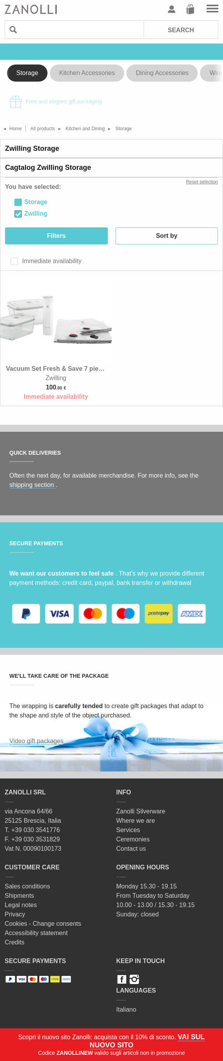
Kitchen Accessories (87, 73)
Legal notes (21, 905)
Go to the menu (212, 9)
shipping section (32, 485)
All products (42, 128)
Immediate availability (50, 261)
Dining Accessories (162, 73)
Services (128, 830)
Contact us (131, 848)
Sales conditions (27, 886)
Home (15, 128)
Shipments (19, 895)
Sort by (166, 235)
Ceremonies (133, 839)
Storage (27, 73)
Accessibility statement (36, 933)
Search (181, 30)
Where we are (135, 820)
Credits (15, 942)
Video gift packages (36, 741)
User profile (171, 9)
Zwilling (35, 213)
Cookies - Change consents (43, 923)
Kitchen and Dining (85, 128)
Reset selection (202, 182)
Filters (56, 235)
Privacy (15, 914)
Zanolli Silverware (140, 811)
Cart (190, 9)
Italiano (126, 1009)
